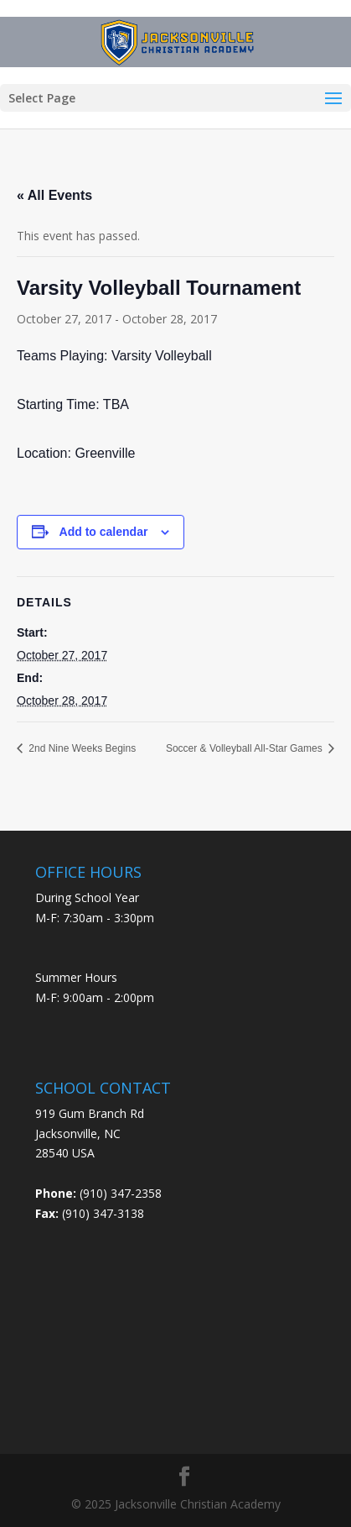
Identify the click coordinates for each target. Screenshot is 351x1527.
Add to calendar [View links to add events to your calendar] (103, 531)
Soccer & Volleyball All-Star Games (245, 748)
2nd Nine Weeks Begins (81, 748)
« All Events (54, 195)
